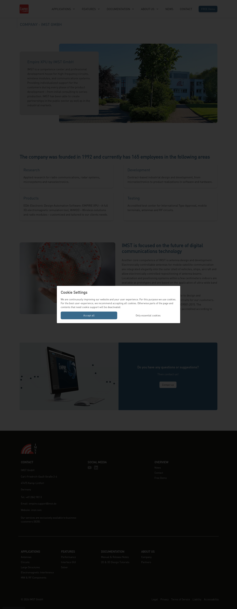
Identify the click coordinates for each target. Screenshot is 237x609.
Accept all (89, 315)
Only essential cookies (148, 315)
